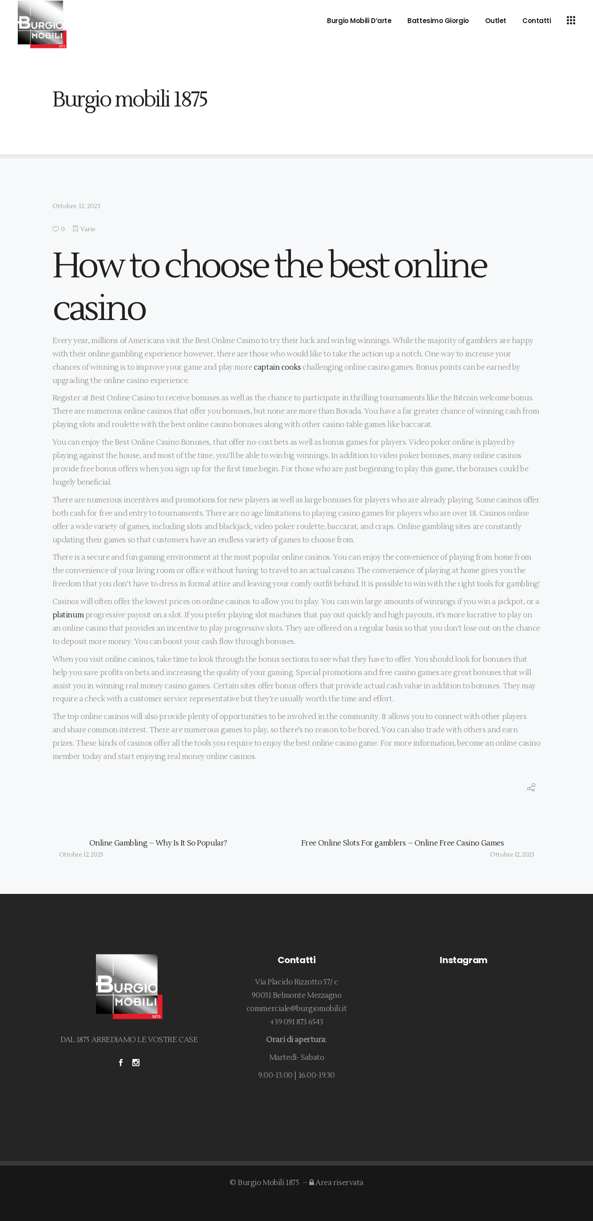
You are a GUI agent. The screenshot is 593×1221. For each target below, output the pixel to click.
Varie (88, 229)
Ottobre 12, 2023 (76, 206)
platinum (68, 615)
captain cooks (277, 367)
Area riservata (336, 1183)
